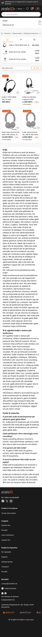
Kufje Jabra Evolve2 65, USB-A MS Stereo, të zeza (11, 133)
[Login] (37, 8)
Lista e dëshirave (7, 535)
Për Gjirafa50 (6, 552)
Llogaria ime (5, 540)
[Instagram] (11, 501)
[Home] (2, 33)
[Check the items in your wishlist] (27, 8)
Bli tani (31, 403)
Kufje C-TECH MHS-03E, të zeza (19, 45)
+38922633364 (8, 588)
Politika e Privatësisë (9, 508)
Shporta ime (5, 525)
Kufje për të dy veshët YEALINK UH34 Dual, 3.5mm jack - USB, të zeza (19, 52)
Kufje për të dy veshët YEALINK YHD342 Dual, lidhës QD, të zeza (18, 59)
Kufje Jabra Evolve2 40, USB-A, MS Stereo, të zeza (30, 133)
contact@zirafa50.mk (9, 584)
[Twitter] (7, 501)
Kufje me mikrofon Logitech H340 (29, 98)
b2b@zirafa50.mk (8, 600)
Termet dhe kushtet (8, 513)
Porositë (4, 571)
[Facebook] (2, 501)
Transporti (5, 567)
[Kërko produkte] (23, 14)
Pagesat (4, 557)
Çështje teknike (7, 562)
